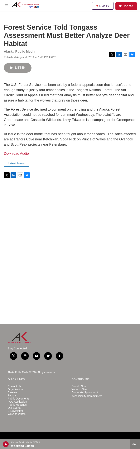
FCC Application (17, 401)
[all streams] (135, 444)
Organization (15, 389)
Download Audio (16, 153)
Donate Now (79, 386)
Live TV (102, 6)
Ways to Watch (17, 414)
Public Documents (18, 398)
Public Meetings (17, 404)
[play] (5, 444)
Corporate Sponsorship (85, 392)
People (12, 395)
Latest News (16, 163)
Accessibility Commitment (87, 396)
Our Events (14, 407)
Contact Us (14, 386)
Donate (128, 6)
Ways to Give (80, 389)
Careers (12, 392)
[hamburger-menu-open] (6, 6)
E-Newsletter (15, 411)
